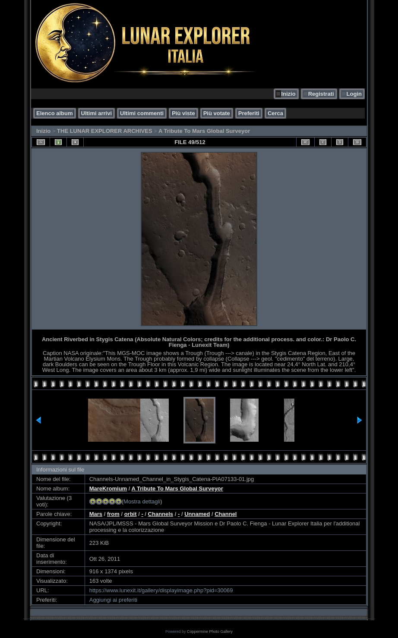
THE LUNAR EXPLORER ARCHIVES (104, 131)
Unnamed (197, 514)
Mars (95, 514)
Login (354, 94)
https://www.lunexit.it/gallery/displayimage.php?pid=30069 (161, 590)
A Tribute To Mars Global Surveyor (204, 131)
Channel (226, 514)
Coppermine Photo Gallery (210, 631)
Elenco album (54, 113)
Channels (161, 514)
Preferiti (248, 113)
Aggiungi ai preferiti (113, 600)
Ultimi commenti (142, 113)
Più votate (216, 113)
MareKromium (108, 488)
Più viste (183, 113)
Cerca (275, 113)
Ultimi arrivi (96, 113)
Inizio (288, 94)
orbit (130, 514)
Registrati (321, 94)
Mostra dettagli (141, 501)
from (113, 514)
